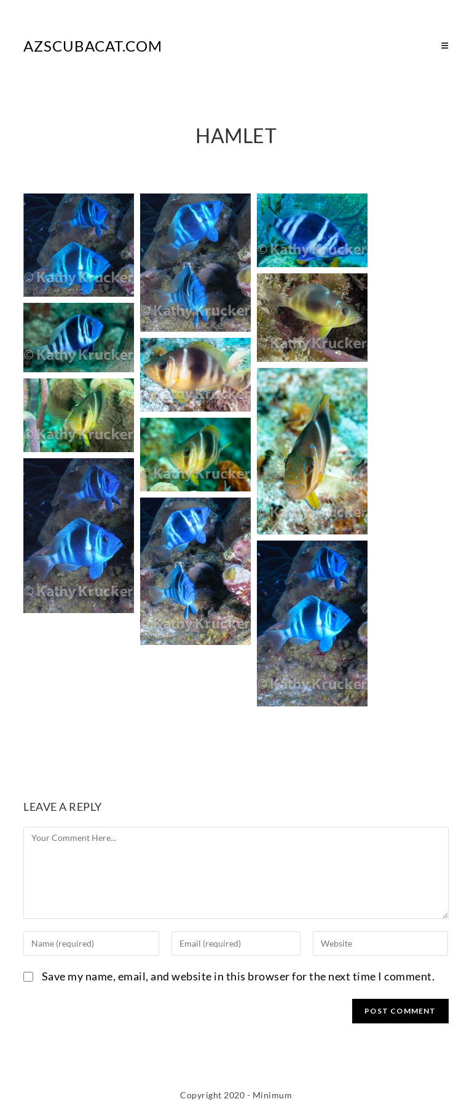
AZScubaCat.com (92, 46)
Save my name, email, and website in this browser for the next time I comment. (238, 976)
